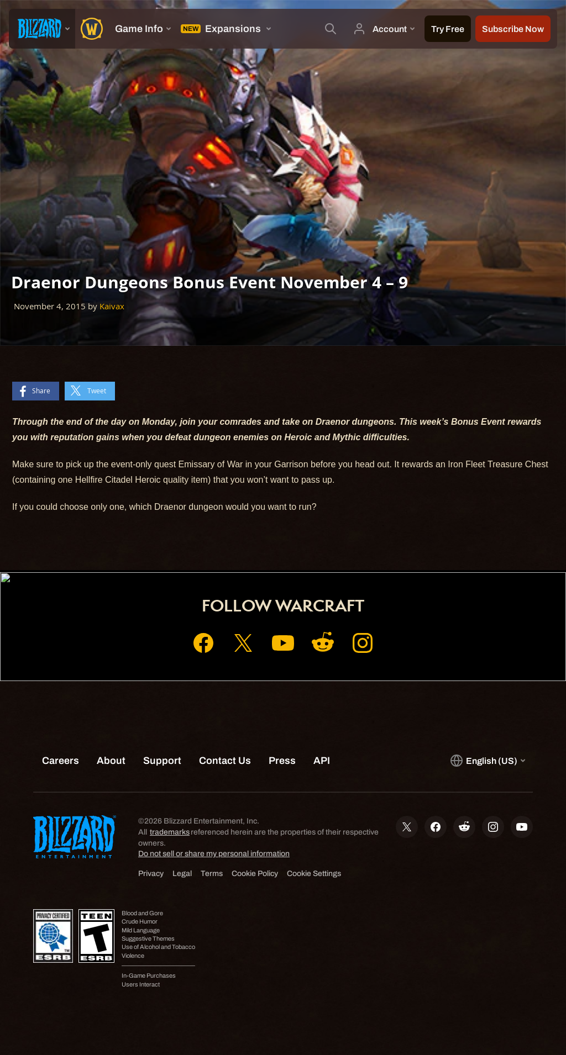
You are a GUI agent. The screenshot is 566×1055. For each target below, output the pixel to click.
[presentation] (42, 29)
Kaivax (111, 306)
